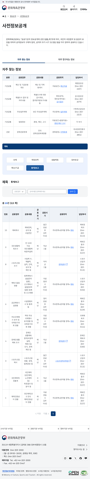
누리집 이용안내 (43, 471)
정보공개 (13, 16)
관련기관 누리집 (37, 429)
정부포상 (74, 160)
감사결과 (60, 102)
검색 (73, 191)
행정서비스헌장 (31, 471)
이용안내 (83, 445)
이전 (39, 413)
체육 (6, 146)
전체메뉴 (83, 9)
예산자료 (63, 86)
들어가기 (73, 9)
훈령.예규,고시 (59, 123)
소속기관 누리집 (7, 429)
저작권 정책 (20, 471)
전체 (15, 160)
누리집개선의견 (56, 471)
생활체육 (54, 160)
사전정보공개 (24, 16)
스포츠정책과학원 (63, 361)
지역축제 (63, 132)
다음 (51, 413)
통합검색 (64, 9)
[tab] (23, 59)
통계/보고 (37, 167)
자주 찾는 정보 (23, 60)
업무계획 (63, 112)
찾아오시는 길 (80, 449)
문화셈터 (63, 264)
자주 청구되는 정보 (66, 59)
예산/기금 (15, 168)
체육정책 (35, 160)
